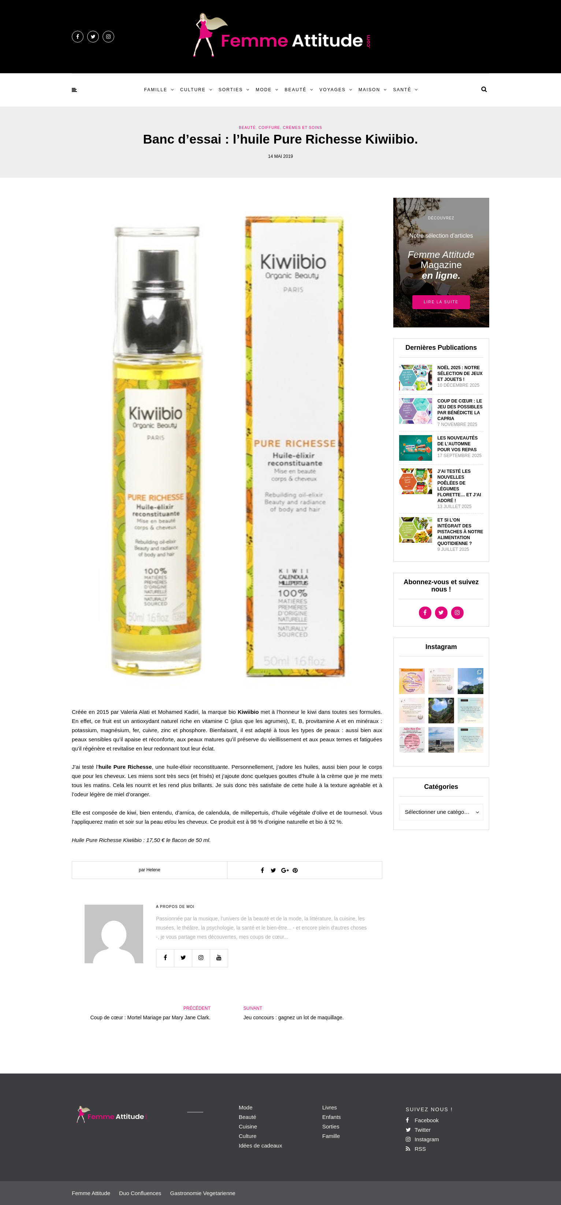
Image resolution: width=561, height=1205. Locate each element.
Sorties (231, 89)
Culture (193, 89)
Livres (329, 1107)
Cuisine (248, 1126)
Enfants (331, 1117)
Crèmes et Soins (302, 128)
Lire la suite (441, 302)
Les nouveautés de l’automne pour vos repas (458, 443)
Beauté (295, 89)
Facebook (422, 1120)
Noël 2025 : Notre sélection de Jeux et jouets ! (460, 373)
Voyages (332, 89)
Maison (369, 89)
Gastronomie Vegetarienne (202, 1193)
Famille (155, 89)
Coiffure (269, 128)
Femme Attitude (91, 1193)
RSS (416, 1149)
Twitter (418, 1130)
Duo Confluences (140, 1193)
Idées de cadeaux (260, 1145)
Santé (402, 89)
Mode (264, 89)
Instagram (422, 1139)
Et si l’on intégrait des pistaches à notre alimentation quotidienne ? (460, 532)
